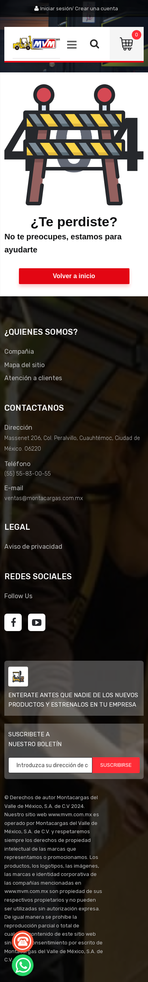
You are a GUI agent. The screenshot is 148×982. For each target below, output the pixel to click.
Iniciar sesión (56, 8)
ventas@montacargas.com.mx (43, 498)
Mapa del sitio (24, 365)
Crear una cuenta (96, 8)
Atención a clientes (33, 378)
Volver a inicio (74, 276)
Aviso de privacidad (33, 546)
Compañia (19, 351)
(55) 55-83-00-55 (27, 473)
